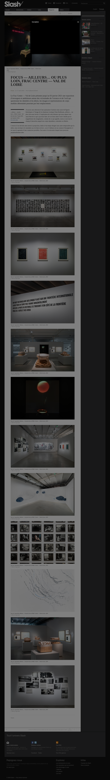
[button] (78, 22)
